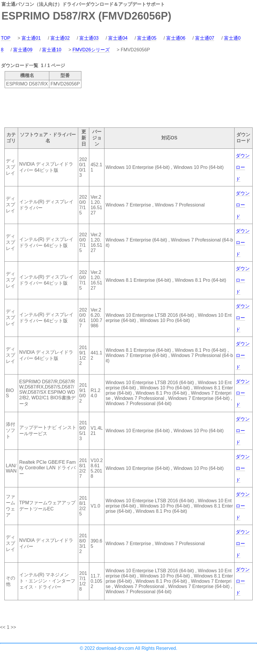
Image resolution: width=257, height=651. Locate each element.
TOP (6, 38)
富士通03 (89, 38)
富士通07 (204, 38)
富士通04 (117, 38)
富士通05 (146, 38)
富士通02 (60, 38)
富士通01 (31, 38)
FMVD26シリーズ (90, 49)
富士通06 (176, 38)
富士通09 (22, 49)
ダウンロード (243, 167)
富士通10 (51, 49)
